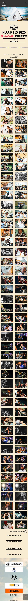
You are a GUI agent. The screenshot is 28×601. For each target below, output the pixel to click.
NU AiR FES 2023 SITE (14, 541)
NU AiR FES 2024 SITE (14, 548)
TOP (26, 596)
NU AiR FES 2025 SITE (14, 554)
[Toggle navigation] (26, 3)
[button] (2, 14)
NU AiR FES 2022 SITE (14, 535)
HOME (25, 599)
